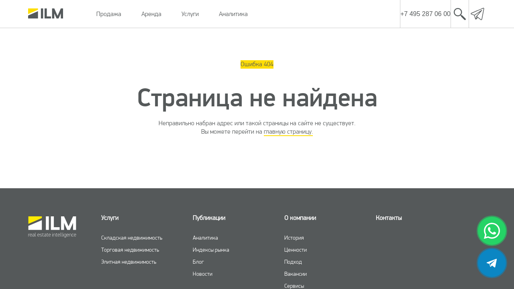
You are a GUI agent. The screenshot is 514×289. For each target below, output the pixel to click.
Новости (202, 274)
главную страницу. (288, 131)
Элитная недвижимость (128, 261)
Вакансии (295, 274)
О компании (300, 217)
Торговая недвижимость (130, 249)
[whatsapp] (492, 231)
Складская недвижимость (131, 237)
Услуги (190, 14)
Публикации (209, 217)
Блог (198, 261)
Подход (293, 261)
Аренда (151, 14)
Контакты (389, 217)
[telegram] (492, 263)
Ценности (295, 249)
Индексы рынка (211, 249)
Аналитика (233, 14)
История (294, 237)
